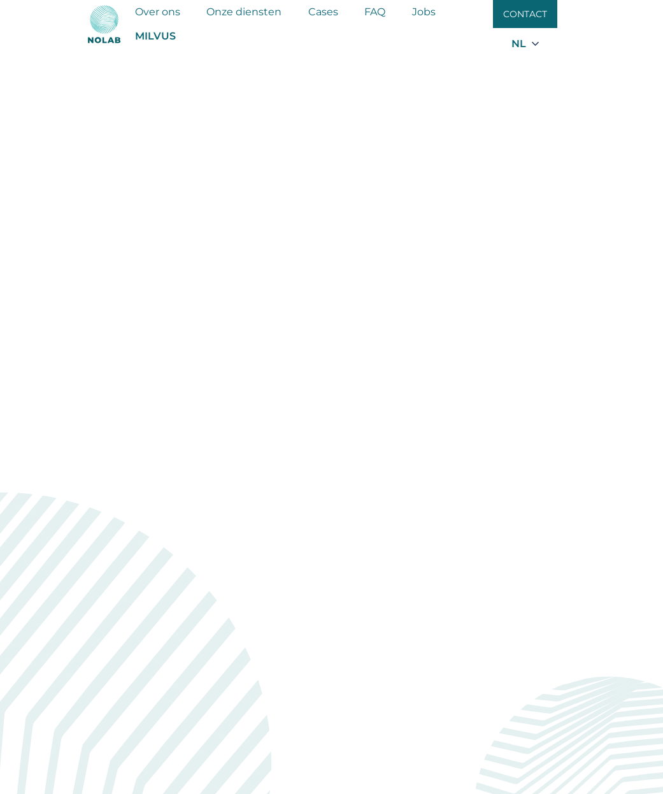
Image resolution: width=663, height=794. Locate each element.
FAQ (374, 12)
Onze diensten (244, 12)
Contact (525, 14)
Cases (323, 12)
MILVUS (155, 36)
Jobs (424, 12)
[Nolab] (104, 24)
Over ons (157, 12)
